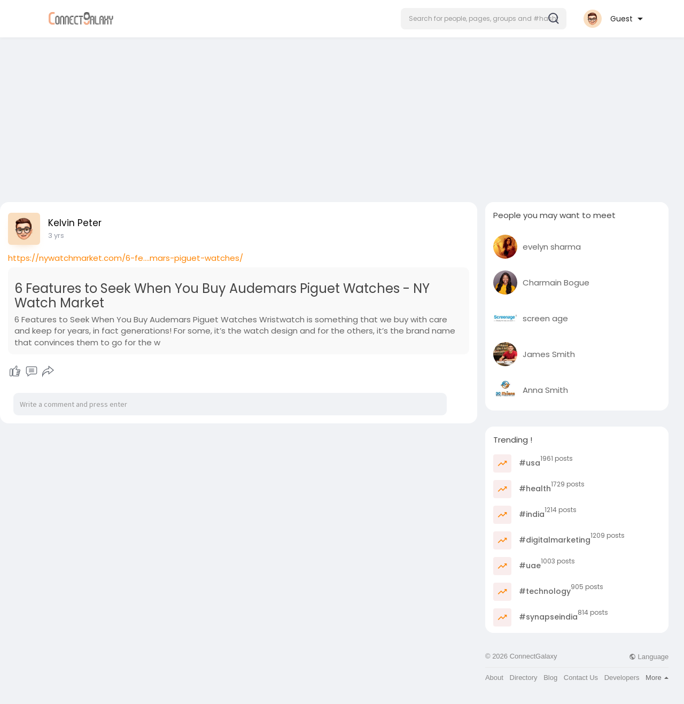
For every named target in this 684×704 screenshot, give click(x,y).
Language (649, 656)
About (494, 677)
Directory (524, 677)
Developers (622, 677)
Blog (550, 677)
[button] (483, 18)
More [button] (657, 678)
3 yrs (56, 235)
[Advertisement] (342, 116)
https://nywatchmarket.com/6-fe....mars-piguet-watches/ (125, 258)
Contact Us (581, 677)
